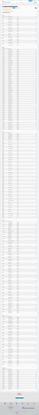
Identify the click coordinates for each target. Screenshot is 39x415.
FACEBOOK (5, 404)
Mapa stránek (34, 404)
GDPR (20, 411)
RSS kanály (28, 404)
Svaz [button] (19, 2)
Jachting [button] (17, 2)
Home (2, 4)
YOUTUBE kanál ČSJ (11, 404)
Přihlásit (35, 2)
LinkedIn (22, 404)
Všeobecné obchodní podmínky (16, 411)
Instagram (17, 404)
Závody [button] (25, 2)
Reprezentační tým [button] (22, 2)
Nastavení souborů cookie (23, 411)
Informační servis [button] (29, 2)
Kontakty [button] (32, 2)
